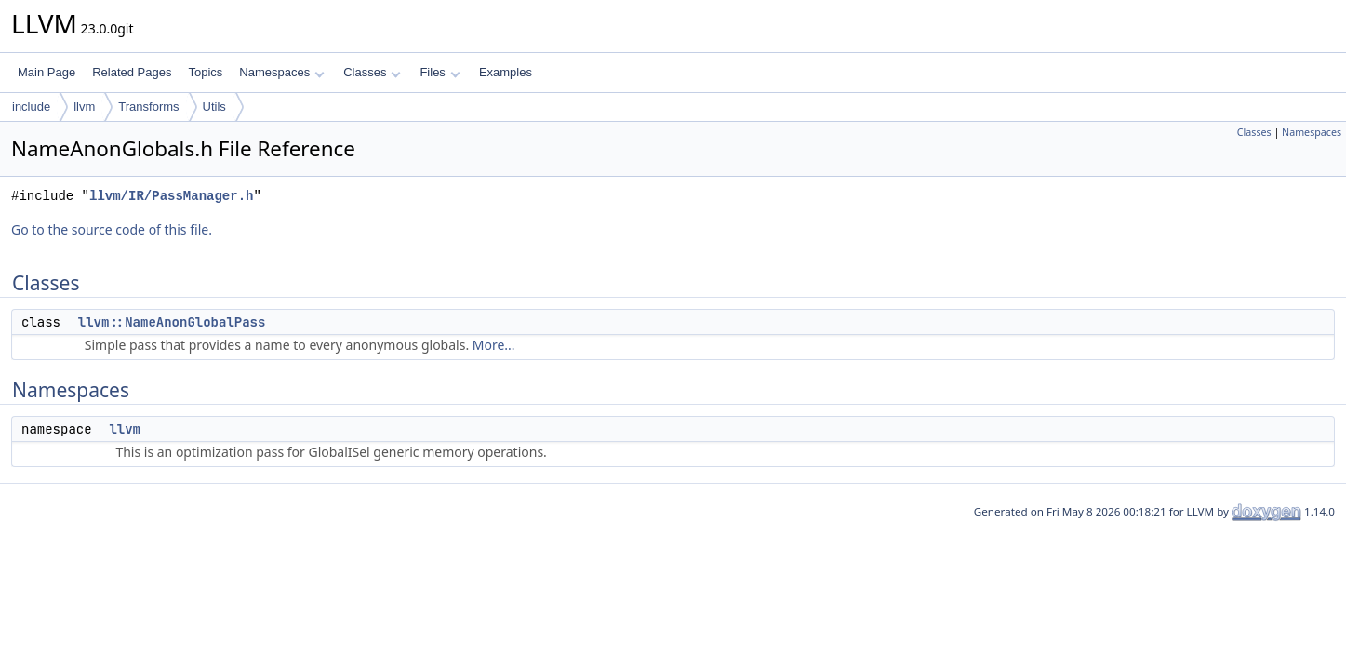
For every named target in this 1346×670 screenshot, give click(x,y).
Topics (205, 72)
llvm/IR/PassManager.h (171, 196)
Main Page (46, 72)
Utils (214, 107)
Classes (372, 72)
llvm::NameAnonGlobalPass (172, 322)
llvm (84, 107)
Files (440, 72)
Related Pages (131, 72)
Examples (505, 72)
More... (494, 345)
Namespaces (281, 72)
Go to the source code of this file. (111, 229)
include (31, 107)
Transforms (148, 107)
